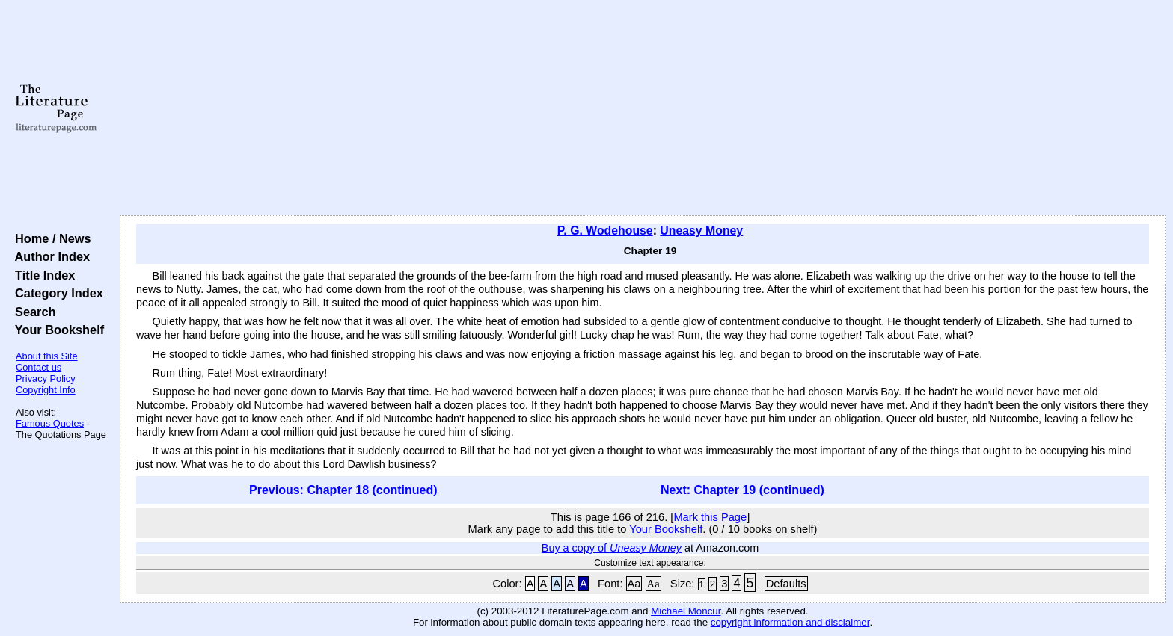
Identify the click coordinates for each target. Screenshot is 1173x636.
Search (31, 311)
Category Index (55, 293)
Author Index (49, 256)
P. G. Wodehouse (605, 230)
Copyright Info (46, 389)
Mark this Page (710, 517)
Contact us (38, 367)
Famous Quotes (50, 423)
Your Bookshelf (56, 329)
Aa (634, 584)
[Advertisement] (642, 108)
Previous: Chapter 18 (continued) (343, 490)
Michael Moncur (685, 611)
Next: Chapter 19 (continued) (742, 490)
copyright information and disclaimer (790, 622)
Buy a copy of (612, 548)
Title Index (41, 275)
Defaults (786, 584)
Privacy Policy (46, 378)
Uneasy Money (701, 230)
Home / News (49, 238)
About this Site (47, 356)
